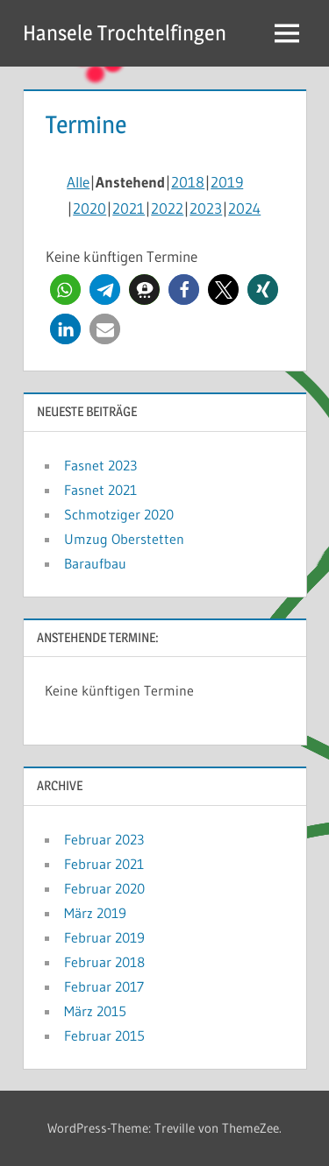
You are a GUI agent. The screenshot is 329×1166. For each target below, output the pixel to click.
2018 (187, 182)
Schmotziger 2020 (119, 514)
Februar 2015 (104, 1035)
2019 (227, 182)
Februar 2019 (104, 937)
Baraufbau (95, 563)
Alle (78, 182)
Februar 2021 (104, 864)
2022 (167, 208)
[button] (65, 289)
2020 (89, 208)
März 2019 (95, 913)
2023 (206, 208)
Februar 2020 (104, 888)
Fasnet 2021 (100, 489)
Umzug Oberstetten (124, 539)
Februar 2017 (104, 986)
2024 (244, 208)
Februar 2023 (104, 839)
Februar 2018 (104, 962)
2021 (128, 208)
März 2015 (95, 1011)
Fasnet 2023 (100, 465)
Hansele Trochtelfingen (124, 33)
